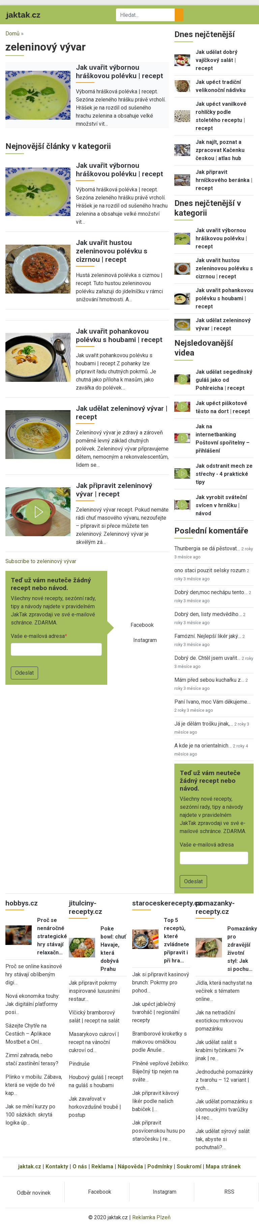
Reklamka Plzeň (151, 1217)
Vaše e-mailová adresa (38, 636)
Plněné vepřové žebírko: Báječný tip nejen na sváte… (160, 1071)
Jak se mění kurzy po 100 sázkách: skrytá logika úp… (30, 1114)
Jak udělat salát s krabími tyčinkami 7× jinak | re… (220, 1050)
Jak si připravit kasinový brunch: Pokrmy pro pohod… (160, 982)
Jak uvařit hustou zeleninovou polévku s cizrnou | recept (111, 251)
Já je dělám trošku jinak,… (203, 723)
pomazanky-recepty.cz (215, 907)
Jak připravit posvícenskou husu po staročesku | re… (158, 1130)
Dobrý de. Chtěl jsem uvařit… (207, 658)
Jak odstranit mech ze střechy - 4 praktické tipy (224, 474)
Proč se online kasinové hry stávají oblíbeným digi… (33, 974)
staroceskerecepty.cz (167, 903)
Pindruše (79, 1064)
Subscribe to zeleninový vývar (40, 561)
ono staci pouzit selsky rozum (210, 570)
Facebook (142, 625)
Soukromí (189, 1166)
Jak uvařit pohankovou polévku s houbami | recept (119, 335)
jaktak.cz (29, 1166)
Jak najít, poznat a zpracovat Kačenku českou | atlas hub (220, 150)
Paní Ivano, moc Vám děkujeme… (212, 702)
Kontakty (57, 1166)
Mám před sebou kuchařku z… (209, 680)
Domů (12, 33)
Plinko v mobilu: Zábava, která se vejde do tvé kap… (33, 1085)
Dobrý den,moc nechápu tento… (211, 592)
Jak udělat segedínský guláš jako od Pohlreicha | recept (224, 380)
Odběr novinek (34, 1193)
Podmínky (159, 1166)
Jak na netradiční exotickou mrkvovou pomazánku (219, 1020)
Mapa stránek (223, 1166)
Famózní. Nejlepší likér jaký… (207, 636)
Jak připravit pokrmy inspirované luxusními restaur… (94, 991)
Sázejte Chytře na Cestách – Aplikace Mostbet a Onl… (28, 1033)
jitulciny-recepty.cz (85, 907)
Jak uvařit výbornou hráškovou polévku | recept (119, 71)
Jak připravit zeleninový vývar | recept (114, 490)
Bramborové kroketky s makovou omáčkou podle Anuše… (159, 1042)
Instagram (145, 640)
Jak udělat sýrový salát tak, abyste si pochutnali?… (223, 1139)
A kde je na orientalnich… (203, 745)
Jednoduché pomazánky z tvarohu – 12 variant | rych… (224, 1080)
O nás (80, 1166)
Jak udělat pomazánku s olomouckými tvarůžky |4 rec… (224, 1109)
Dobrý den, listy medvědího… (208, 614)
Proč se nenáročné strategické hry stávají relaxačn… (52, 936)
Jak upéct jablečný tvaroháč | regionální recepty (155, 1012)
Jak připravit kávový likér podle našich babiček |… (155, 1101)
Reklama (102, 1166)
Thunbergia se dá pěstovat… (207, 548)
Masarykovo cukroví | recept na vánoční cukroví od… (94, 1042)
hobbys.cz (21, 903)
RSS (229, 1192)
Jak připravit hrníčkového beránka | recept (224, 180)
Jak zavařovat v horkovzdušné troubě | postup (95, 1107)
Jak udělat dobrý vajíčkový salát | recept (216, 60)
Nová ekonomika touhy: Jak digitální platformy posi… (32, 1004)
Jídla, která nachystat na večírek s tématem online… (224, 991)
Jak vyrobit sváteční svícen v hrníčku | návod (221, 505)
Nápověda (130, 1166)
